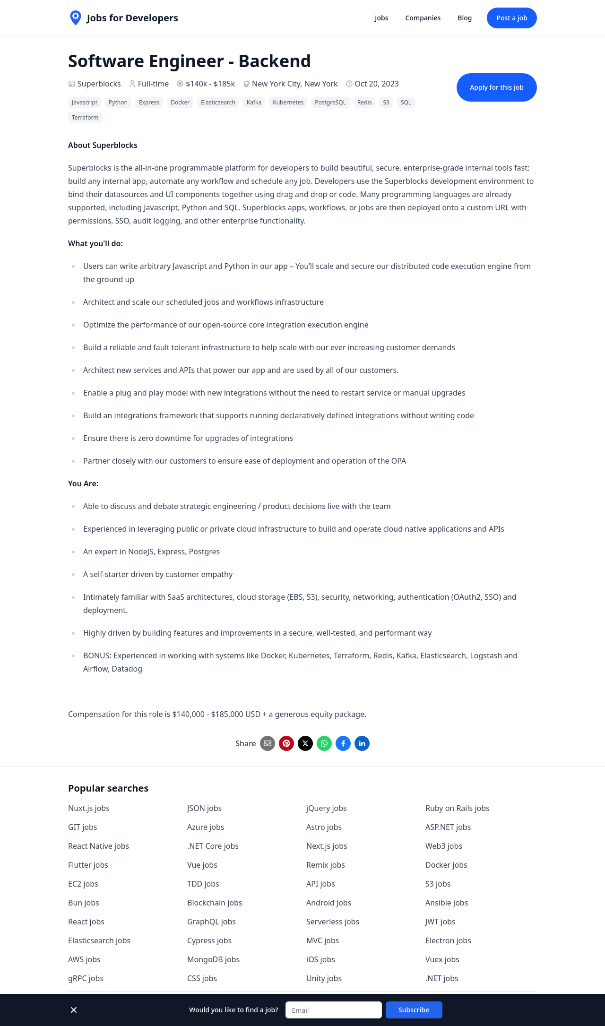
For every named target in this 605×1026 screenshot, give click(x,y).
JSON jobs (204, 808)
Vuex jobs (442, 959)
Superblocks (99, 83)
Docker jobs (446, 865)
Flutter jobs (88, 865)
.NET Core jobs (213, 846)
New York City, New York (295, 83)
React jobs (86, 921)
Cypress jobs (209, 940)
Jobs (381, 17)
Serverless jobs (332, 921)
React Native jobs (98, 846)
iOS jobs (320, 959)
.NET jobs (441, 978)
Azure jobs (205, 827)
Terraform (85, 117)
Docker (180, 102)
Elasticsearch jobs (99, 940)
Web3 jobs (443, 846)
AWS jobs (84, 959)
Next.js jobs (326, 846)
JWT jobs (440, 921)
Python (118, 102)
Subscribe (413, 1009)
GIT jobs (82, 827)
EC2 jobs (83, 884)
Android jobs (328, 902)
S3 (386, 102)
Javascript (84, 102)
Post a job (511, 17)
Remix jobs (325, 865)
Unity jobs (324, 978)
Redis (364, 102)
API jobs (320, 884)
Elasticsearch (218, 102)
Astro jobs (324, 827)
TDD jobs (203, 884)
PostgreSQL (330, 102)
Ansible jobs (446, 902)
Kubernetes (288, 102)
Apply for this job (497, 87)
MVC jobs (322, 940)
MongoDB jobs (213, 959)
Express (149, 102)
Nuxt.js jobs (89, 808)
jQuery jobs (326, 808)
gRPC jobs (86, 978)
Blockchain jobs (214, 902)
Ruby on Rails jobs (457, 808)
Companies (423, 17)
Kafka (254, 102)
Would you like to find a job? (233, 1009)
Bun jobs (83, 902)
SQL (406, 102)
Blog (465, 17)
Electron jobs (448, 940)
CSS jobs (202, 978)
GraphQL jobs (211, 921)
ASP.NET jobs (448, 827)
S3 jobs (437, 884)
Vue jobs (202, 865)
